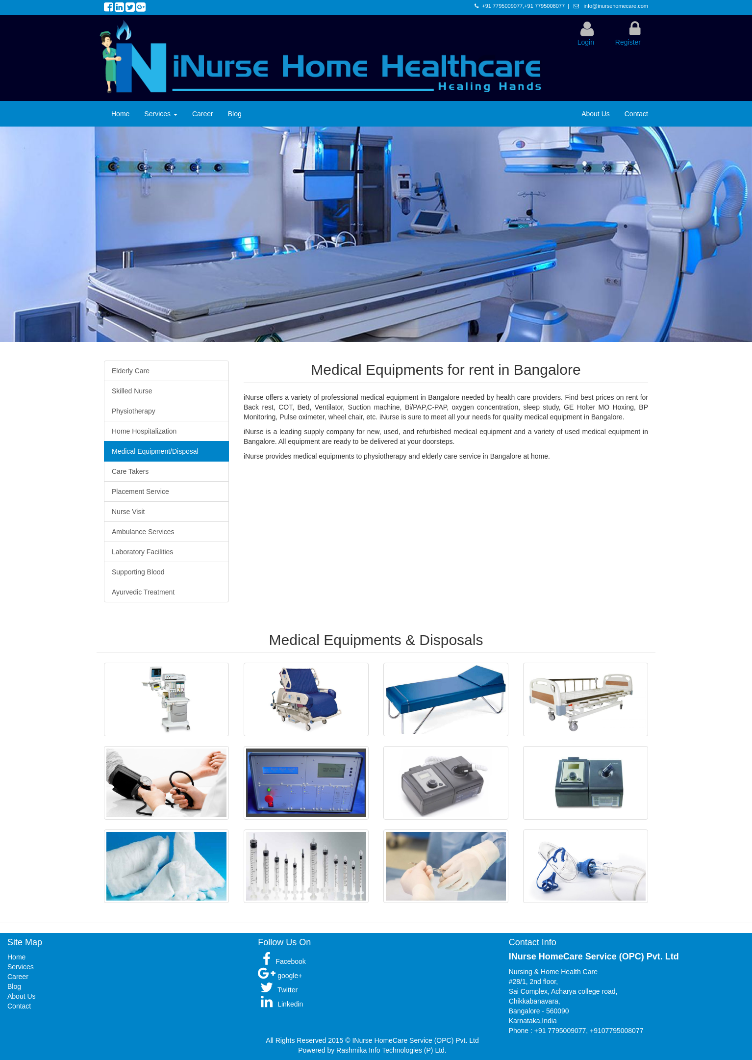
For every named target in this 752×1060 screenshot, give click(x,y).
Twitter (278, 990)
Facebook (281, 961)
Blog (235, 114)
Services (160, 114)
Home (120, 114)
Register (628, 42)
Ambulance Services (143, 532)
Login (585, 42)
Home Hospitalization (144, 431)
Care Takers (130, 471)
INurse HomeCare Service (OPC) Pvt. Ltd (415, 1040)
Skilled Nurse (132, 391)
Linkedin (280, 1004)
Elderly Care (131, 371)
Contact (636, 114)
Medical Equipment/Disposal (155, 451)
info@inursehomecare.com (615, 6)
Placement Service (140, 491)
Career (202, 114)
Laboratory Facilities (142, 552)
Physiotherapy (133, 411)
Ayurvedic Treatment (143, 592)
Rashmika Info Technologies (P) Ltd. (391, 1050)
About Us (595, 114)
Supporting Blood (138, 572)
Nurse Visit (128, 512)
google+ (280, 976)
